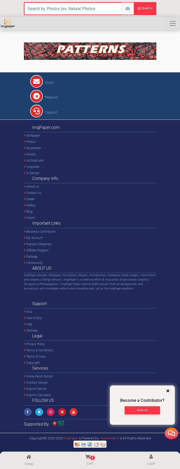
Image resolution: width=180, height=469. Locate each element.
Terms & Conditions (38, 350)
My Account (33, 238)
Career (29, 199)
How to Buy (33, 318)
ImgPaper (71, 438)
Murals (30, 154)
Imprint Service (35, 389)
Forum (29, 218)
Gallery (30, 205)
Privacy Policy (34, 344)
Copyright (32, 363)
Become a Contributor (40, 231)
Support (43, 112)
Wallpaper (32, 135)
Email (42, 83)
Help (28, 324)
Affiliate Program (36, 250)
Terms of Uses (35, 356)
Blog (28, 211)
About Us (31, 186)
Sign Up (142, 410)
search (145, 8)
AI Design (31, 173)
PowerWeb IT (110, 438)
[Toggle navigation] (172, 23)
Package (30, 256)
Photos (30, 142)
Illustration (32, 148)
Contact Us (33, 193)
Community (33, 263)
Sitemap (30, 330)
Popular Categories (38, 244)
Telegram (44, 97)
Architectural (34, 160)
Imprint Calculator (37, 395)
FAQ (28, 312)
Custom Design (36, 382)
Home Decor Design (38, 376)
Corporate (31, 167)
